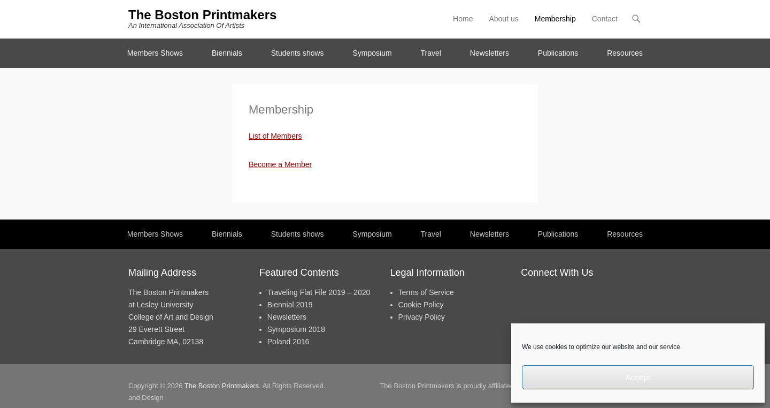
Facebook (370, 19)
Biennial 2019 (290, 304)
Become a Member (280, 164)
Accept (638, 377)
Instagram (416, 19)
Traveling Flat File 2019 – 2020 (318, 292)
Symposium (371, 53)
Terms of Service (426, 292)
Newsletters (489, 53)
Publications (558, 53)
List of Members (275, 136)
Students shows (297, 53)
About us (503, 18)
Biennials (227, 53)
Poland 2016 (288, 341)
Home (463, 18)
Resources (625, 53)
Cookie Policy (421, 304)
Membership (555, 18)
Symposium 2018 (296, 329)
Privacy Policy (421, 317)
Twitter (393, 19)
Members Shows (155, 53)
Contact (439, 19)
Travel (431, 53)
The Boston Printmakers (202, 14)
